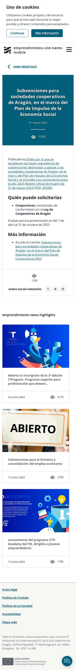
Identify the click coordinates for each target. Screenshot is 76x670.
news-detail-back (21, 66)
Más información (47, 33)
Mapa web (9, 622)
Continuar (17, 33)
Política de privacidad (17, 606)
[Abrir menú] (69, 50)
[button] (63, 289)
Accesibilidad (11, 614)
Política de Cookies (15, 598)
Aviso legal (9, 590)
